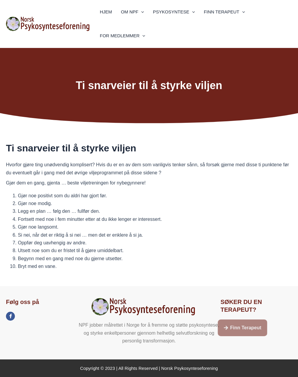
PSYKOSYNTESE (174, 12)
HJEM (106, 11)
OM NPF (132, 12)
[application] (141, 12)
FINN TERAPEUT (224, 12)
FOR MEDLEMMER (122, 36)
